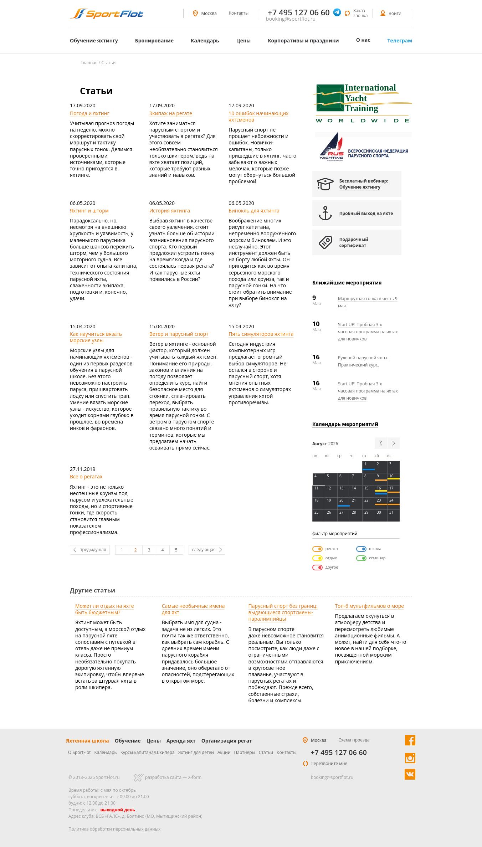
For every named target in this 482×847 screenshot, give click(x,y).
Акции (224, 752)
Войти (395, 13)
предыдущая (93, 549)
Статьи (266, 752)
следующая (204, 549)
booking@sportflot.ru (291, 18)
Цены (243, 40)
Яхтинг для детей (196, 752)
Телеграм (399, 40)
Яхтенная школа (87, 740)
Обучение (128, 740)
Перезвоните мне (329, 763)
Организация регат (226, 740)
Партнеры (244, 752)
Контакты (239, 13)
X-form (194, 777)
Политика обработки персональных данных (114, 829)
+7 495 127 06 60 (339, 752)
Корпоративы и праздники (303, 40)
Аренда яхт (181, 740)
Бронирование (154, 40)
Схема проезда (353, 740)
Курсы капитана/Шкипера (147, 752)
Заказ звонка (360, 13)
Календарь (205, 40)
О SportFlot (79, 752)
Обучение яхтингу (94, 40)
